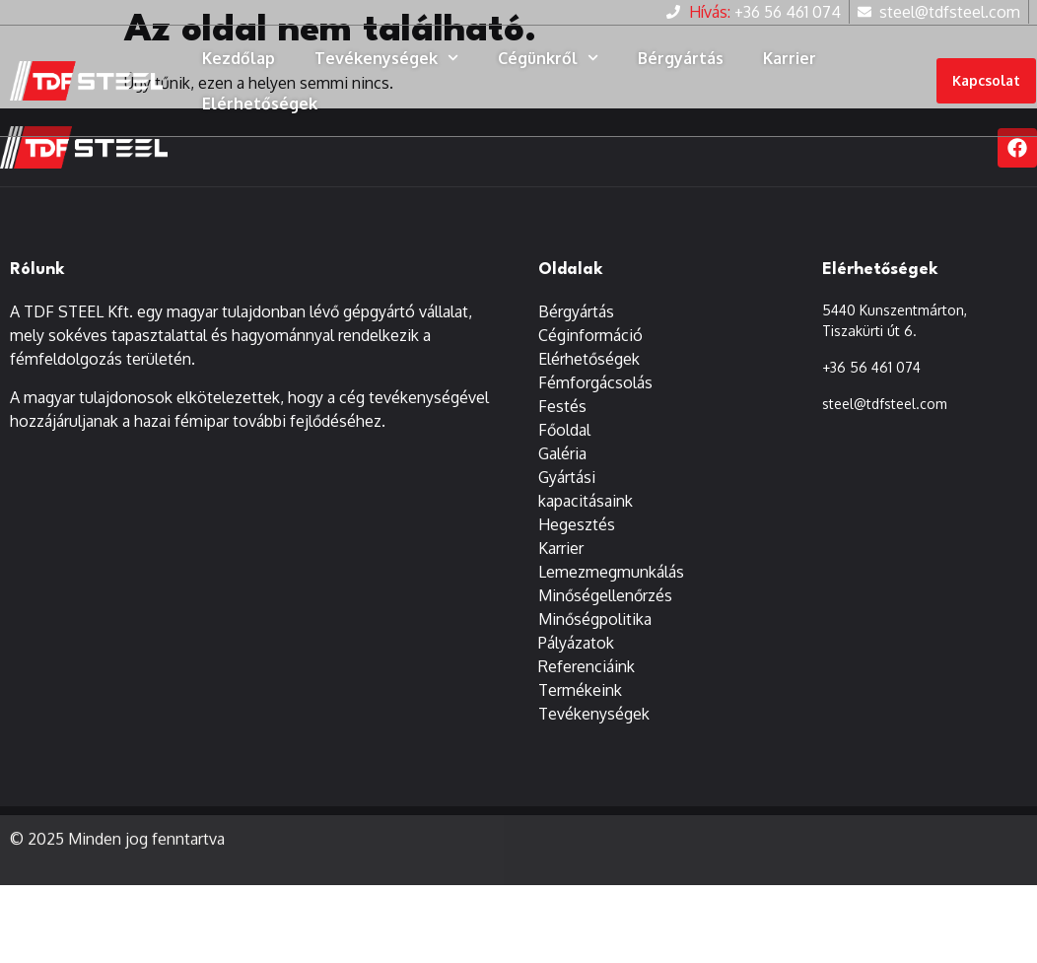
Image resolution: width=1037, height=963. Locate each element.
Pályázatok (576, 643)
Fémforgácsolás (595, 383)
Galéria (562, 454)
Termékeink (580, 691)
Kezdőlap (238, 58)
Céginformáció (590, 336)
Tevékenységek (386, 57)
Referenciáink (586, 667)
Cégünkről (548, 57)
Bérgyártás (681, 58)
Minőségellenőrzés (605, 596)
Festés (562, 407)
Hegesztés (576, 525)
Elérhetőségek (259, 103)
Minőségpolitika (595, 620)
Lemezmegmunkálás (611, 573)
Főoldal (564, 431)
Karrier (789, 58)
